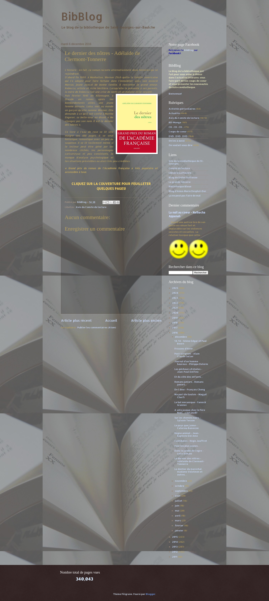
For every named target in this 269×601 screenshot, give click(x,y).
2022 (175, 302)
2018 (175, 322)
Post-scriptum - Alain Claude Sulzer (187, 355)
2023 (175, 297)
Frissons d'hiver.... (184, 348)
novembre (181, 480)
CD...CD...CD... (176, 127)
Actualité (174, 113)
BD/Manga (175, 122)
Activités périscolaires (182, 108)
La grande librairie (180, 181)
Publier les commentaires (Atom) (96, 327)
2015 (175, 536)
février (179, 525)
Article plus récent (76, 320)
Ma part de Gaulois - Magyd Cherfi (190, 395)
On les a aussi (177, 140)
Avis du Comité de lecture (91, 207)
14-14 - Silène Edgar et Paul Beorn (190, 342)
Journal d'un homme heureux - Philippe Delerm (191, 362)
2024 (175, 292)
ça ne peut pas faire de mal (185, 195)
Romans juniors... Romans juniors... (188, 383)
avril (178, 515)
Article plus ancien (146, 320)
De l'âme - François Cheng (189, 389)
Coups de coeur (178, 131)
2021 (175, 307)
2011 (175, 556)
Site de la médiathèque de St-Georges (186, 162)
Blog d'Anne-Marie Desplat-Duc (187, 191)
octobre (180, 485)
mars (178, 520)
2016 (175, 332)
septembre (181, 490)
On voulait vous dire (180, 145)
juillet (179, 500)
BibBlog (82, 16)
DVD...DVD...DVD (178, 136)
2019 (175, 317)
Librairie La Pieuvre (180, 172)
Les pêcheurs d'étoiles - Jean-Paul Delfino (188, 370)
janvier (179, 530)
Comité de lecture (179, 168)
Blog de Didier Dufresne (183, 177)
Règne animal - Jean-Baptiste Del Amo (186, 434)
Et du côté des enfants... (188, 376)
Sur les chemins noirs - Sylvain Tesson (187, 419)
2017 (175, 327)
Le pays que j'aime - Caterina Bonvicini (186, 426)
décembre (181, 336)
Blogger (150, 594)
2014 (175, 541)
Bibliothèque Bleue (180, 186)
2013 (175, 546)
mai (177, 510)
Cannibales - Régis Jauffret (190, 440)
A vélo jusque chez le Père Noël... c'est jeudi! (189, 411)
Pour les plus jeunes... (186, 445)
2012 (175, 551)
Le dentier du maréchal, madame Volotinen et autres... (188, 472)
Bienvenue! (175, 93)
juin (177, 505)
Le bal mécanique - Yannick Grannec (190, 403)
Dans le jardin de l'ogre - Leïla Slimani (188, 452)
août (178, 495)
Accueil (111, 320)
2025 (175, 288)
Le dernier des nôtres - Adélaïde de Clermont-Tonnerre (189, 461)
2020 (175, 312)
